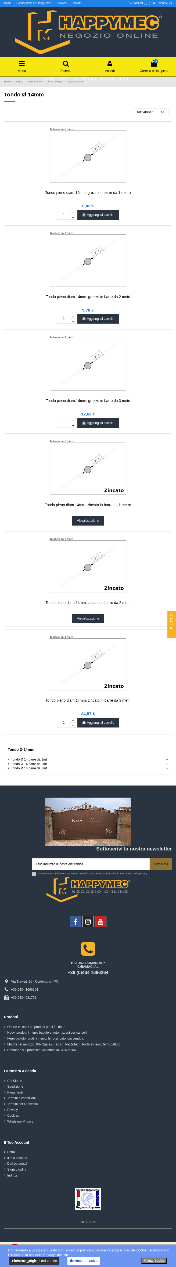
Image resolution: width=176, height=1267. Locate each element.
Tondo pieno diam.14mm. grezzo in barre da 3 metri (88, 401)
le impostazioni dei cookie (34, 1260)
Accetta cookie (84, 1260)
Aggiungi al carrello (98, 215)
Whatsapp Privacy (20, 1121)
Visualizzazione (88, 521)
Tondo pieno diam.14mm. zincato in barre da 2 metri (87, 603)
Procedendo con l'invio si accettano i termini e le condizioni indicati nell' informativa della (92, 873)
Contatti (76, 3)
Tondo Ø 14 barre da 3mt (29, 768)
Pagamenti (15, 1092)
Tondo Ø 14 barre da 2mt (29, 764)
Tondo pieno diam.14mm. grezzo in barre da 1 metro (88, 193)
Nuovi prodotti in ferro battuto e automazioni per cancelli (47, 1032)
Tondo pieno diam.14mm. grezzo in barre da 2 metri (88, 297)
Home (8, 3)
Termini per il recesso (22, 1104)
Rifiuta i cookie (153, 1260)
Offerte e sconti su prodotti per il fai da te (36, 1027)
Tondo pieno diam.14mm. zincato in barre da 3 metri (87, 700)
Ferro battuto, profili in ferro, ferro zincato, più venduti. (45, 1038)
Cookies (62, 3)
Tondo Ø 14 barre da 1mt (29, 759)
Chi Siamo (14, 1081)
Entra (11, 1152)
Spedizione (15, 1086)
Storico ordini (16, 1169)
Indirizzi (12, 1175)
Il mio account (17, 1158)
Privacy (12, 1110)
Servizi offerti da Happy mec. (34, 3)
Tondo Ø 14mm (21, 750)
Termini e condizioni (21, 1098)
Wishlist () (138, 3)
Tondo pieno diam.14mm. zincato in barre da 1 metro (88, 505)
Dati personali (17, 1163)
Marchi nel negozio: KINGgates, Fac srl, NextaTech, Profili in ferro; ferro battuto (63, 1044)
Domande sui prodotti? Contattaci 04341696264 (41, 1050)
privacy (143, 873)
